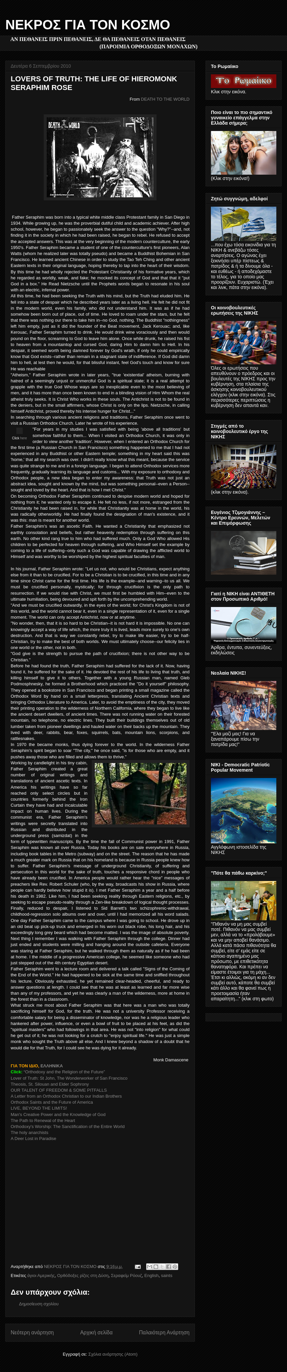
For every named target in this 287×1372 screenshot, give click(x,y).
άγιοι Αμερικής (41, 1275)
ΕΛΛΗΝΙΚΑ (51, 1065)
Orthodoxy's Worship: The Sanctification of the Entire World (67, 1126)
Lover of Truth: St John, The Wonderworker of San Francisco (70, 1078)
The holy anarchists (29, 1132)
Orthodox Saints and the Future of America (52, 1102)
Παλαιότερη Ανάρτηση (164, 1332)
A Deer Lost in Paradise (33, 1138)
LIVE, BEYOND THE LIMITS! (39, 1108)
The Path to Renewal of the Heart (43, 1120)
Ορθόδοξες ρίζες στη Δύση (82, 1275)
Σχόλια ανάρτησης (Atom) (112, 1354)
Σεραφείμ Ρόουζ (126, 1275)
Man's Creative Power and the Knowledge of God (58, 1114)
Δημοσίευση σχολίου (39, 1303)
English (152, 1275)
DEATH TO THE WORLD (165, 99)
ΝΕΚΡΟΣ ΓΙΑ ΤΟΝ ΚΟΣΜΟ (87, 24)
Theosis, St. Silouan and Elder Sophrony (50, 1084)
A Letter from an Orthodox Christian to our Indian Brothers (66, 1096)
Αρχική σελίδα (96, 1332)
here (23, 438)
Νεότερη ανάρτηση (32, 1332)
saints (166, 1275)
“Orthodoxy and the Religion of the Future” (64, 1071)
